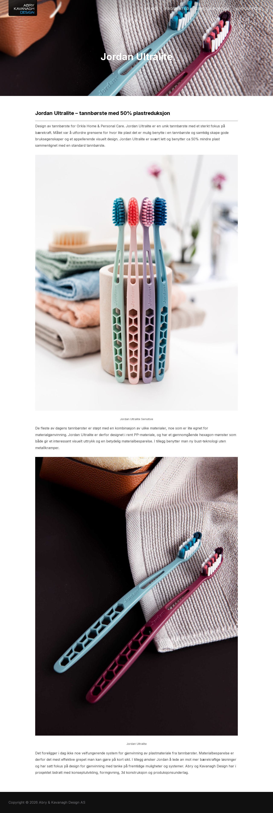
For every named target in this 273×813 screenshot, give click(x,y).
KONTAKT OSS (248, 9)
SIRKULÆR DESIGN (212, 9)
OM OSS (151, 9)
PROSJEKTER (177, 9)
